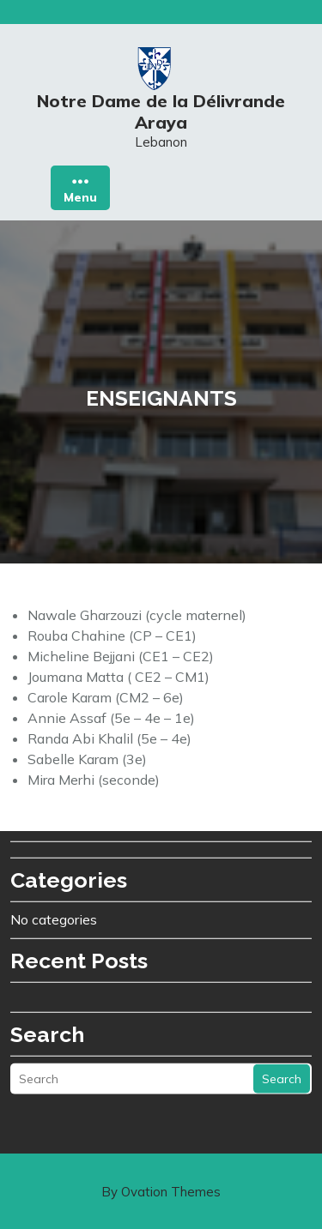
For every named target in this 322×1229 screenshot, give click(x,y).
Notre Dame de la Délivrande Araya (161, 117)
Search (281, 990)
